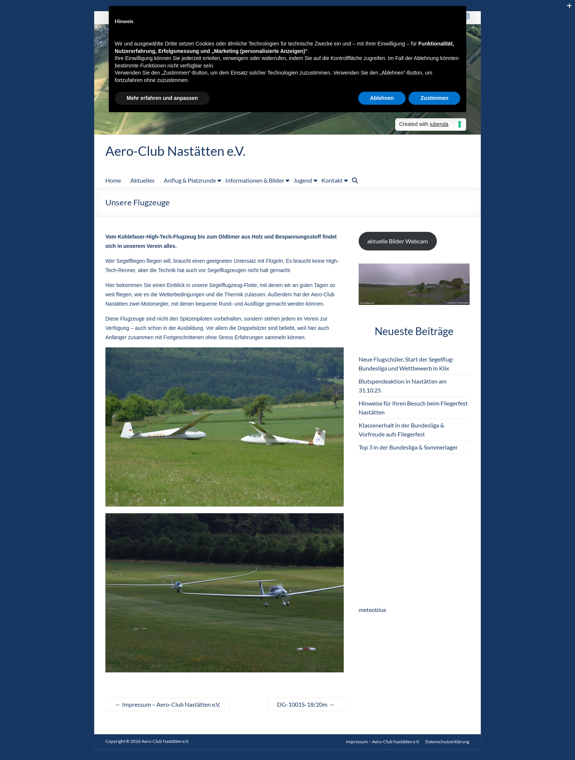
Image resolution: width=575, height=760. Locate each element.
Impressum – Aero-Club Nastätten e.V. (167, 704)
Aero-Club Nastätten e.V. (177, 151)
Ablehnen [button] (382, 98)
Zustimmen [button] (434, 98)
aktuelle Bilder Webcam (397, 241)
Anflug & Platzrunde (190, 180)
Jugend (302, 180)
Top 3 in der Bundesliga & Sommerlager (408, 447)
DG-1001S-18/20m (305, 704)
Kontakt (332, 180)
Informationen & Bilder (254, 180)
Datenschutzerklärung (448, 741)
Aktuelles (142, 180)
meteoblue (372, 610)
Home (113, 180)
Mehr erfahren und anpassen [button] (162, 98)
